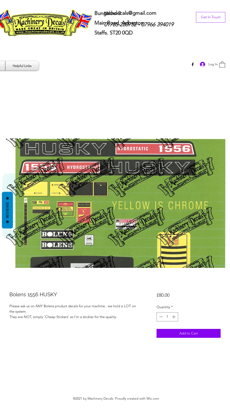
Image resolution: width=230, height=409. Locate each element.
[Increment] (174, 316)
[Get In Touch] (210, 17)
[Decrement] (160, 316)
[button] (222, 64)
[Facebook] (192, 64)
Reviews (7, 210)
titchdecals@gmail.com (130, 13)
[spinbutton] (167, 316)
